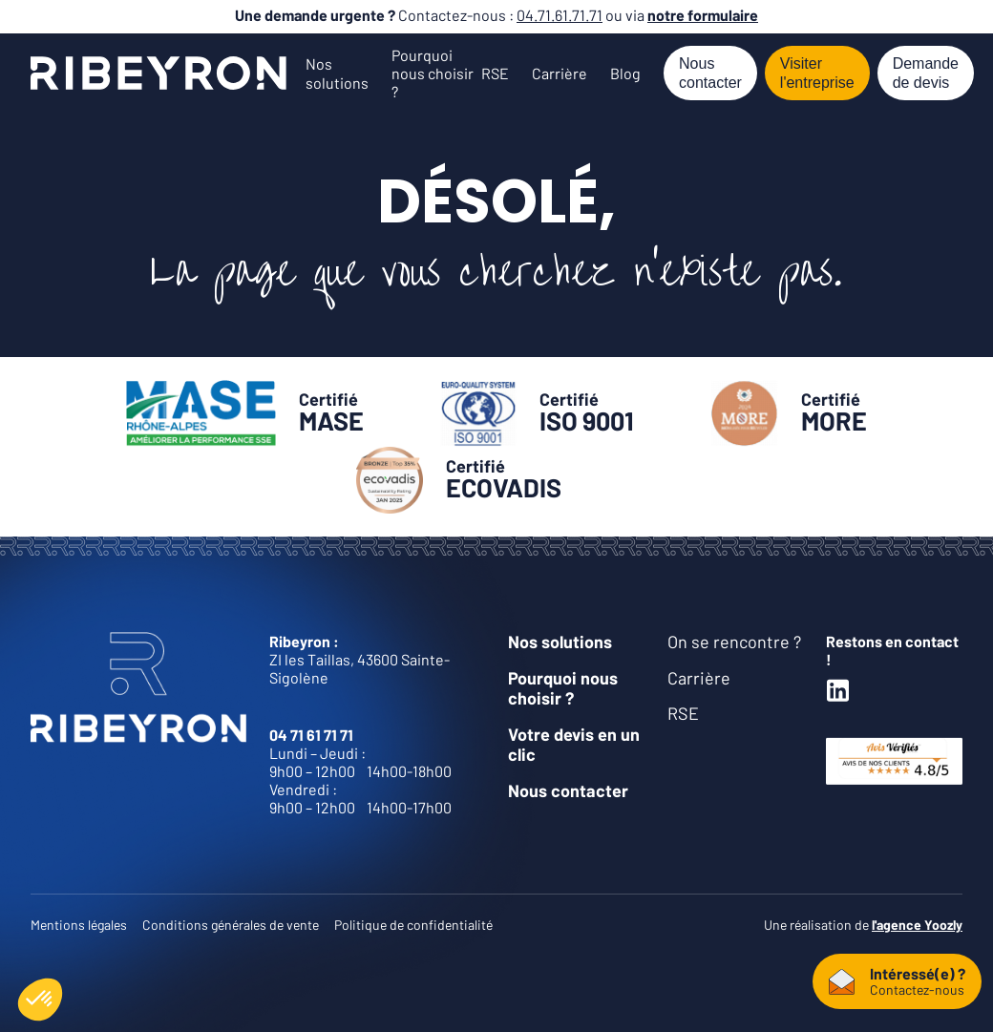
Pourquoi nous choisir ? (432, 73)
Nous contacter (710, 72)
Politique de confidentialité (413, 924)
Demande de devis (926, 72)
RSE (495, 73)
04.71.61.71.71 (559, 15)
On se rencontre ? (734, 641)
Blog (625, 73)
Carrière (559, 73)
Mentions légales (79, 924)
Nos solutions (337, 72)
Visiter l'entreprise (817, 72)
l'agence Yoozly (917, 924)
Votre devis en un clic (574, 745)
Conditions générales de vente (230, 924)
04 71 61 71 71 (311, 735)
